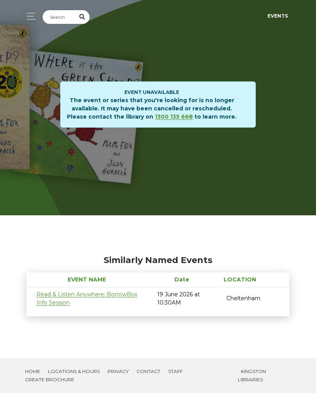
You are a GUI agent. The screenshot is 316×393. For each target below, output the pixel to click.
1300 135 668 (174, 116)
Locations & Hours (74, 371)
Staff (175, 371)
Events (278, 16)
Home (32, 371)
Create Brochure (49, 379)
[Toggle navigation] (29, 16)
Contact (148, 371)
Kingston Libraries (252, 375)
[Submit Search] (82, 17)
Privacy (118, 371)
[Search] (59, 17)
